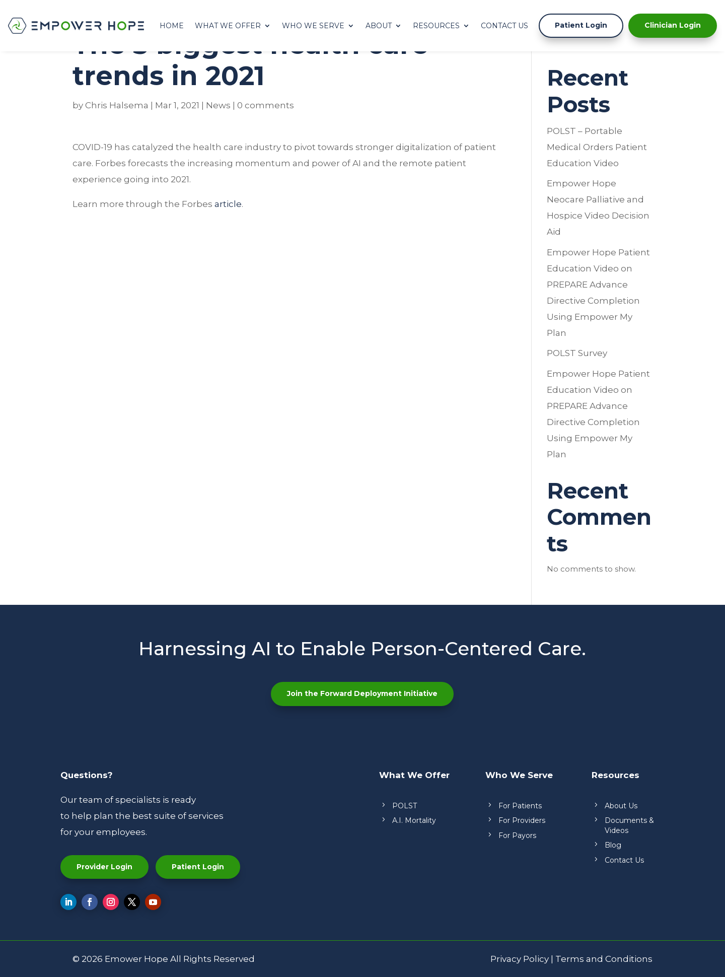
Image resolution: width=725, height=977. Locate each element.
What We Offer (228, 25)
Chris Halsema (117, 105)
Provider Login (104, 866)
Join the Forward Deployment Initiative (362, 693)
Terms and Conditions (603, 959)
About (379, 25)
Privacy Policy (519, 959)
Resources (436, 25)
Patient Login (581, 25)
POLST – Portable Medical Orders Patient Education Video (597, 147)
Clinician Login (672, 25)
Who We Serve (313, 25)
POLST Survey (577, 353)
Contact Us (504, 25)
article (228, 204)
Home (172, 25)
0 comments (265, 105)
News (218, 105)
